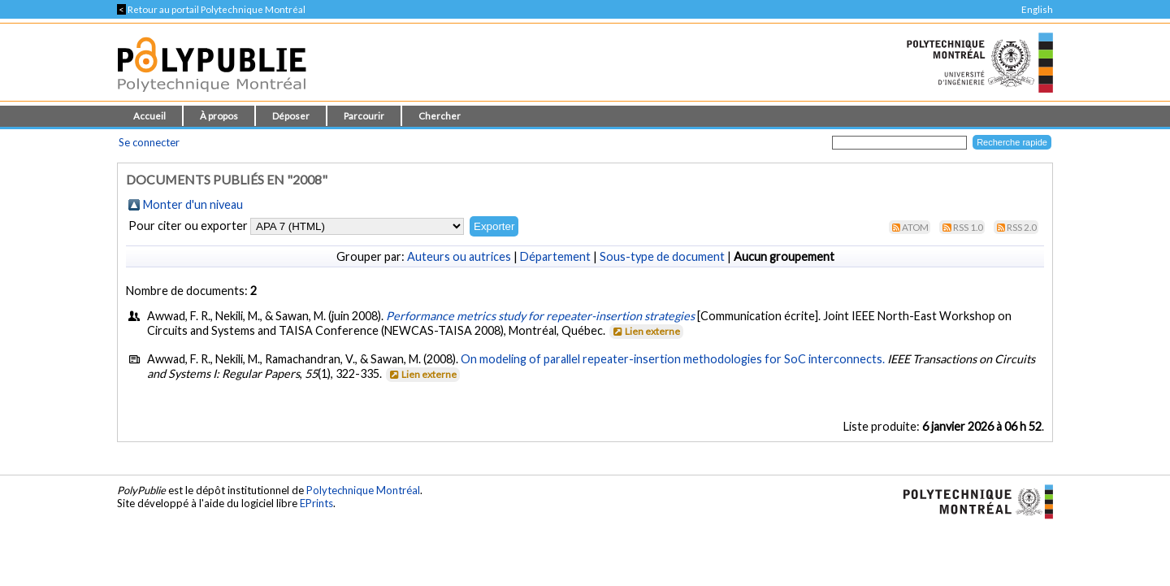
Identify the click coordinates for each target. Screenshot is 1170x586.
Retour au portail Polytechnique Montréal (211, 9)
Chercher (439, 116)
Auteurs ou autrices (459, 256)
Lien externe (645, 331)
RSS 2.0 (1022, 227)
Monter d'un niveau (193, 204)
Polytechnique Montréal (363, 490)
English (1037, 9)
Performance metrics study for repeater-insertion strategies (540, 316)
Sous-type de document (662, 256)
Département (555, 256)
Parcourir (364, 116)
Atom (915, 227)
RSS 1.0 (968, 227)
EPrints (316, 503)
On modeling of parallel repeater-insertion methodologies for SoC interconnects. (673, 359)
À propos (219, 116)
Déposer (291, 116)
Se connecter (149, 142)
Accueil (149, 116)
